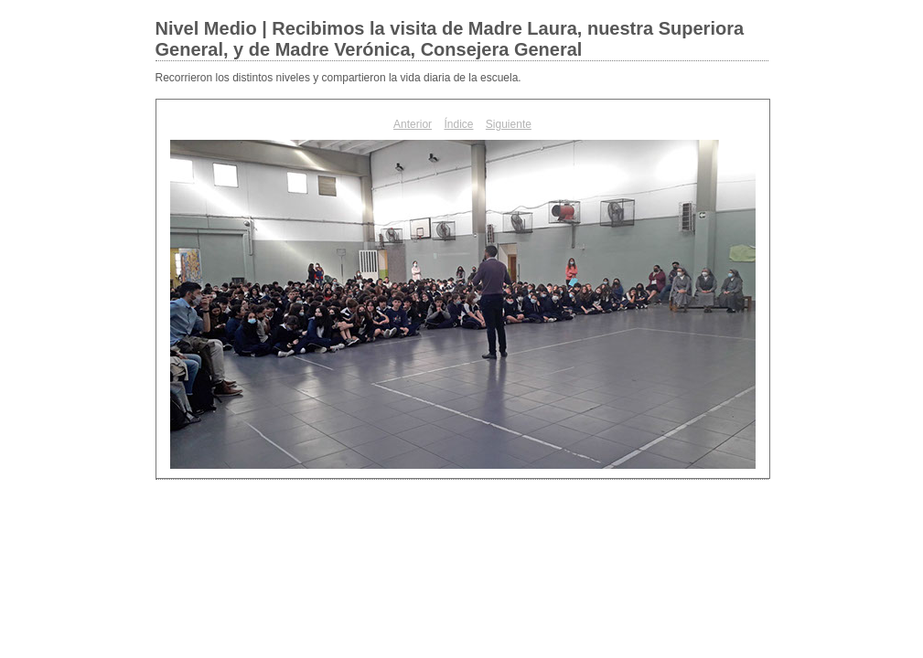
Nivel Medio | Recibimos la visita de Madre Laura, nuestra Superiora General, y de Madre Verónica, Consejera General (450, 38)
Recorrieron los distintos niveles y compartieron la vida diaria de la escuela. (338, 77)
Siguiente (508, 124)
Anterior (412, 124)
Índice (458, 124)
